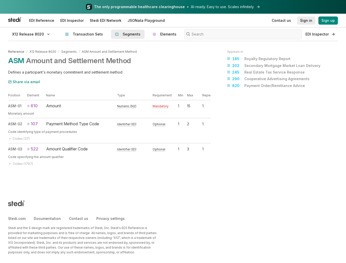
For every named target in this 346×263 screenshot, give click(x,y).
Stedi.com (17, 218)
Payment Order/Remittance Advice (266, 86)
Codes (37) (19, 139)
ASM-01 (15, 106)
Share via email (24, 82)
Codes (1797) (20, 164)
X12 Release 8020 (42, 52)
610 (32, 105)
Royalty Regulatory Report (258, 59)
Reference (16, 52)
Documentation (47, 218)
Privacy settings (110, 218)
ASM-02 (15, 124)
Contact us (78, 218)
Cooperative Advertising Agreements (268, 79)
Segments (69, 52)
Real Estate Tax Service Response (266, 72)
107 (32, 123)
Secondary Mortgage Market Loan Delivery (273, 65)
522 (32, 148)
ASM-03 (15, 149)
